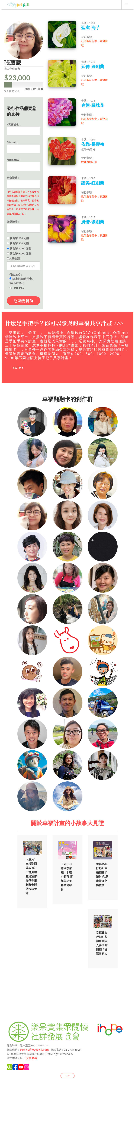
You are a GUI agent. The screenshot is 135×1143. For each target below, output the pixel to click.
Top (67, 1076)
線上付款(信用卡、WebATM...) (21, 281)
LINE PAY (16, 288)
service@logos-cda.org (34, 1049)
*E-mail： (13, 142)
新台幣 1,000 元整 (19, 248)
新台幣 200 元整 (18, 238)
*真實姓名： (14, 124)
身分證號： (13, 177)
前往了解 (18, 368)
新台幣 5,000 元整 (19, 253)
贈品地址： (13, 221)
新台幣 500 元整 (18, 243)
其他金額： (14, 258)
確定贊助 (23, 301)
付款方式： (16, 274)
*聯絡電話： (14, 160)
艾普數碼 (31, 1058)
